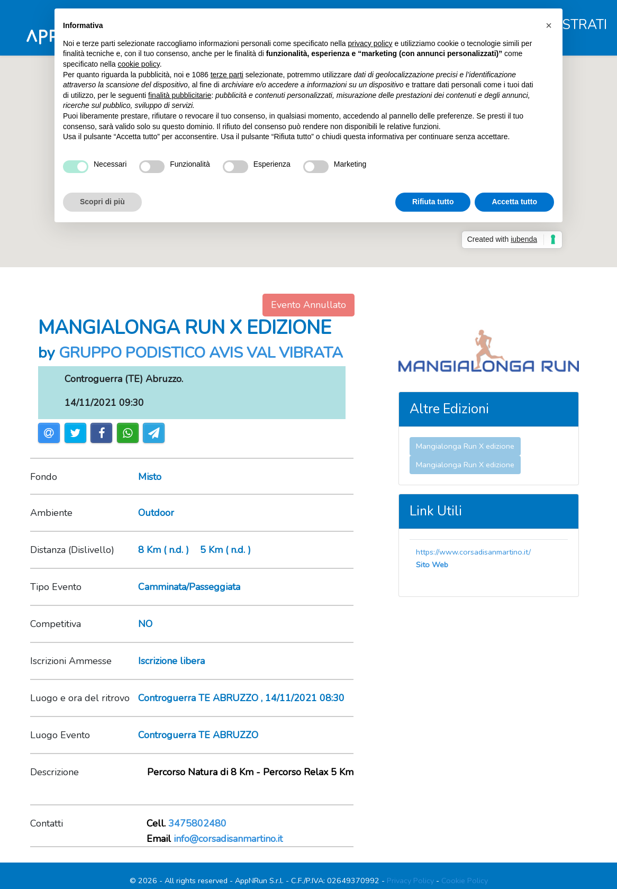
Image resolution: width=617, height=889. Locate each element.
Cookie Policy (464, 880)
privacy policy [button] (370, 43)
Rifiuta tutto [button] (433, 201)
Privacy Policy (410, 880)
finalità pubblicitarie (179, 95)
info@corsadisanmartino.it (228, 838)
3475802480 (197, 823)
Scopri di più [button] (102, 201)
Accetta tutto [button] (514, 201)
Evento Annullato (308, 304)
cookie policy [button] (139, 64)
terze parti (227, 74)
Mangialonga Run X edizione (465, 446)
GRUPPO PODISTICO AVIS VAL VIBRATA (201, 352)
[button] (548, 25)
